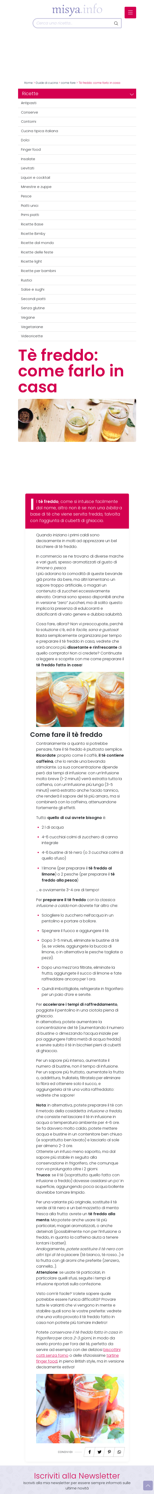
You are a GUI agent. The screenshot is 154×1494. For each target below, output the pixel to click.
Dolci (25, 140)
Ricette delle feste (37, 252)
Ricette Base (32, 224)
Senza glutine (33, 308)
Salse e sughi (32, 289)
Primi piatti (30, 215)
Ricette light (31, 261)
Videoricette (32, 336)
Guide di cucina (47, 83)
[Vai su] (148, 1485)
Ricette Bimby (33, 233)
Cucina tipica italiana (39, 131)
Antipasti (28, 103)
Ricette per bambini (38, 271)
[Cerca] (72, 23)
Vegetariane (32, 327)
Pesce (26, 196)
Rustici (26, 280)
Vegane (28, 317)
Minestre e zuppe (36, 187)
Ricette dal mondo (37, 243)
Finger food (31, 149)
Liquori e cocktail (35, 177)
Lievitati (27, 168)
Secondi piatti (33, 299)
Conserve (29, 112)
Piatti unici (29, 205)
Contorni (28, 121)
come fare (68, 83)
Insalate (28, 159)
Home (28, 83)
